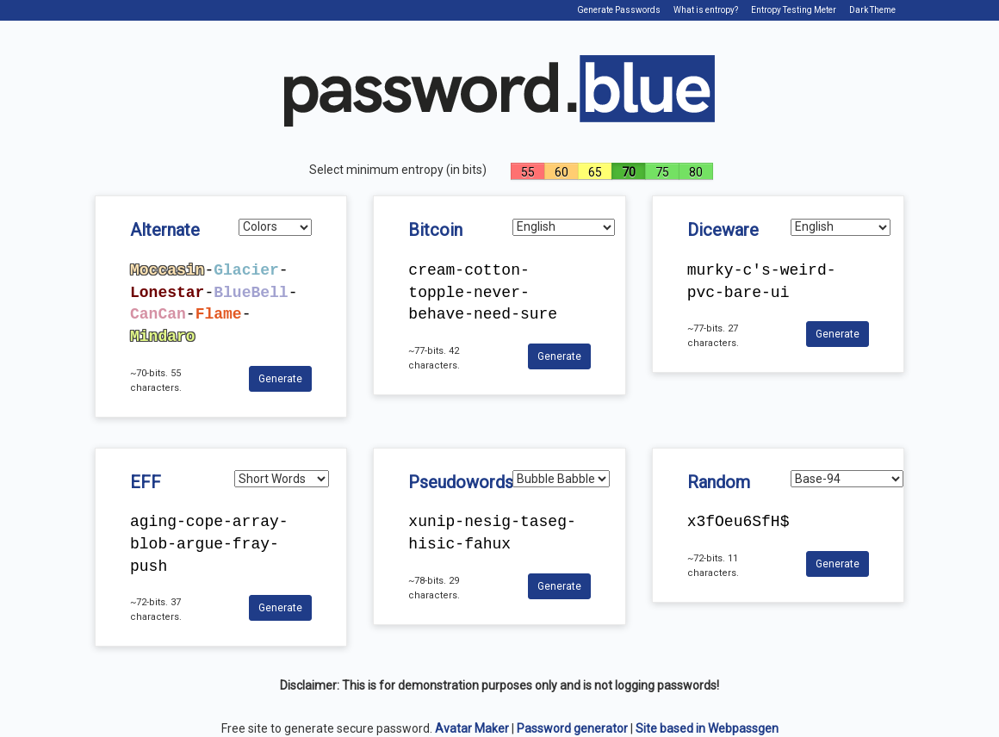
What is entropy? (705, 10)
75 (662, 172)
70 (629, 172)
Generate (280, 379)
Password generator (572, 728)
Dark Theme (872, 10)
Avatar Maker (472, 728)
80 (696, 172)
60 (561, 172)
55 (528, 172)
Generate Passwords (619, 10)
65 (595, 172)
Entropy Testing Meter (793, 10)
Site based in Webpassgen (707, 728)
